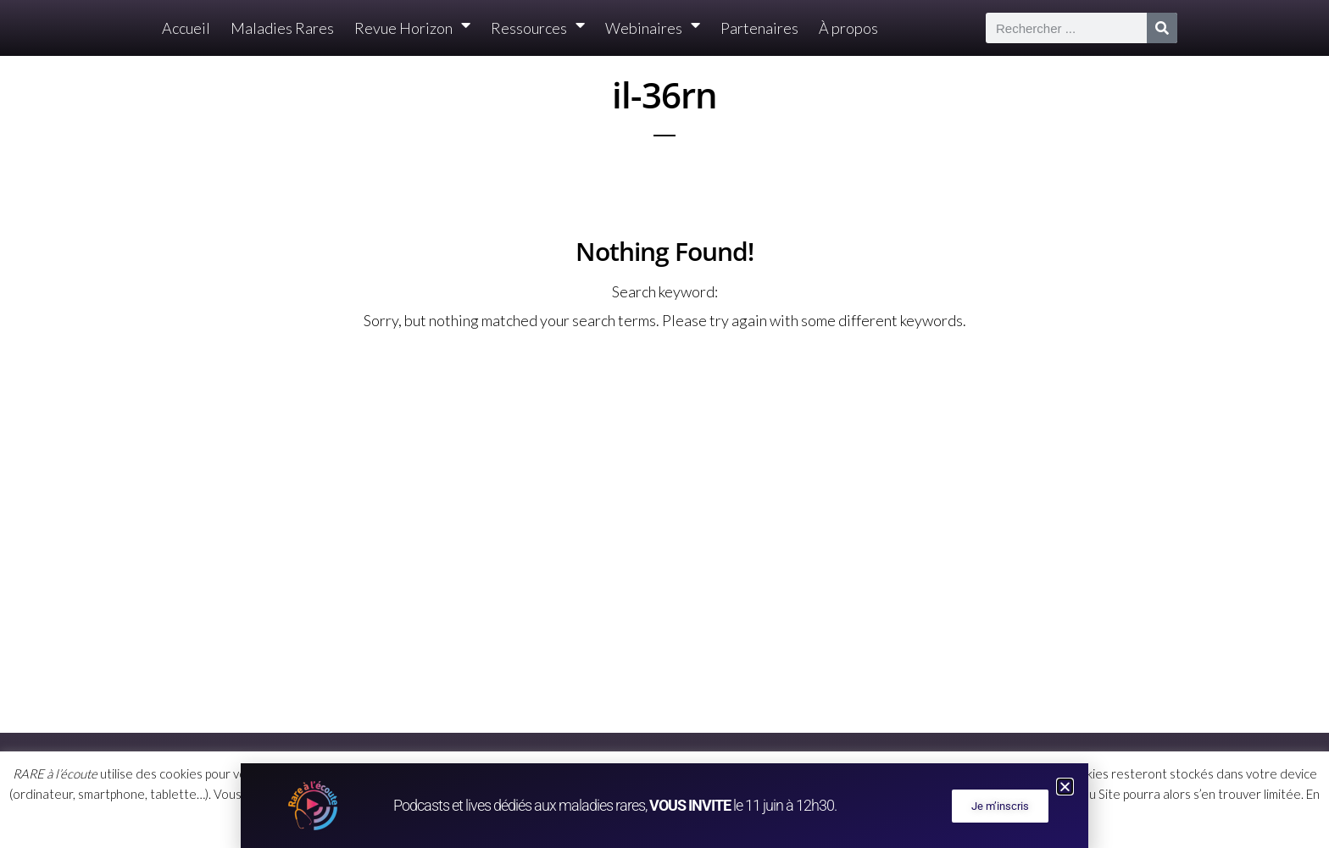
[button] (1065, 786)
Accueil (186, 28)
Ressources (538, 28)
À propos (848, 28)
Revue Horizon (412, 28)
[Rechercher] (1162, 28)
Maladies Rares (282, 28)
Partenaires (759, 28)
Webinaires (652, 28)
